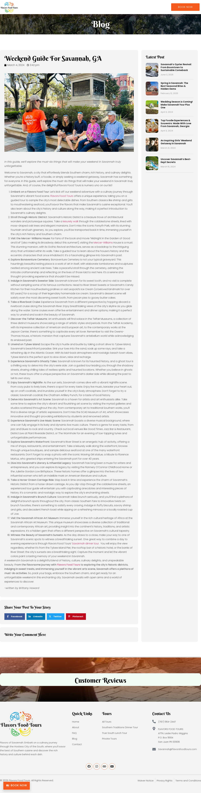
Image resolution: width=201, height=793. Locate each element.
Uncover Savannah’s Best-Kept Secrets (176, 161)
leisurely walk (70, 221)
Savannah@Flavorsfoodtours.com (177, 749)
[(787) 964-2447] (154, 721)
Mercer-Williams (103, 242)
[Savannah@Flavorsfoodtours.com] (154, 749)
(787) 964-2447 (167, 721)
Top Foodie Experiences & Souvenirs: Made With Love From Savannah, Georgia (176, 123)
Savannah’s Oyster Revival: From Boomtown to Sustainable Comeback (176, 67)
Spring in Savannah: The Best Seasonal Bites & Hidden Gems (174, 85)
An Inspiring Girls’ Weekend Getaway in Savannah (176, 142)
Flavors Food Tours (61, 196)
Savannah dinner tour (85, 543)
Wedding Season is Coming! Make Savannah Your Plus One (177, 104)
